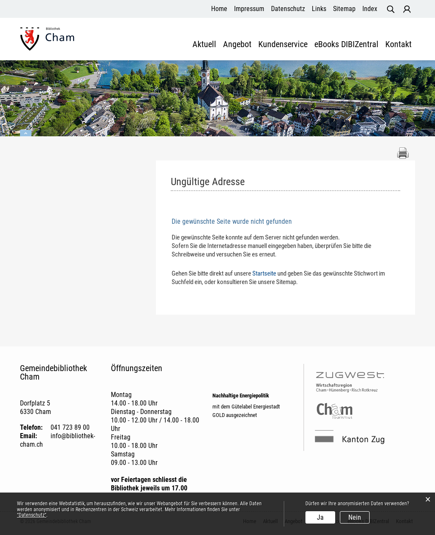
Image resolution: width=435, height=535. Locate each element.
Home (219, 9)
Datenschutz (288, 9)
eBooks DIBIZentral (346, 44)
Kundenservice (283, 44)
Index (369, 9)
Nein (354, 517)
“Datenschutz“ (31, 515)
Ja (320, 517)
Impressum (249, 9)
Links (319, 9)
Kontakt (398, 44)
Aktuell (204, 44)
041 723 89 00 (70, 427)
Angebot (237, 44)
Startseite (264, 273)
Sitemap (344, 9)
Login (407, 9)
